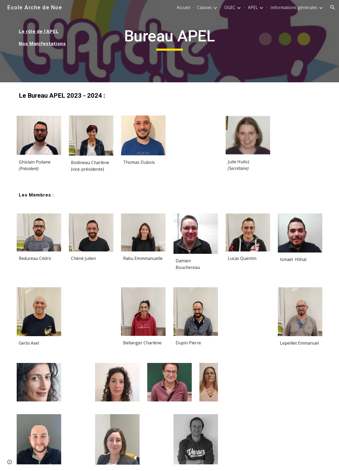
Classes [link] (204, 7)
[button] (332, 7)
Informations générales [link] (294, 7)
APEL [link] (253, 7)
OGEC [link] (229, 7)
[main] (52, 37)
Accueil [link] (183, 7)
